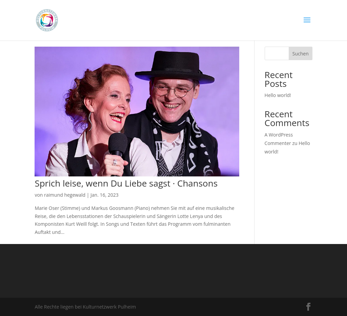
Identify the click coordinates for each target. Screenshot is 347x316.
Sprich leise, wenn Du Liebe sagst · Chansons (126, 183)
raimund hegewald (64, 195)
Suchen (300, 53)
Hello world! (278, 95)
